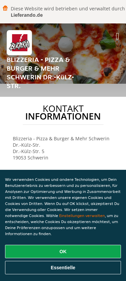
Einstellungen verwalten (82, 215)
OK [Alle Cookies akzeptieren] (63, 251)
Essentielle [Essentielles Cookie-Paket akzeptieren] (63, 267)
